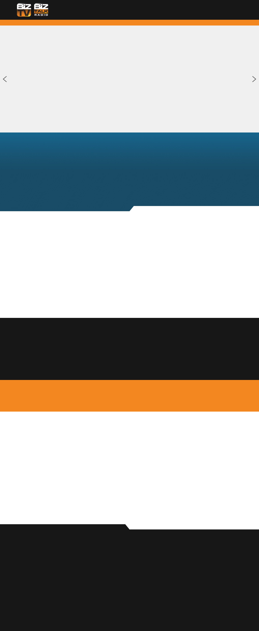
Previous (4, 79)
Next (254, 79)
